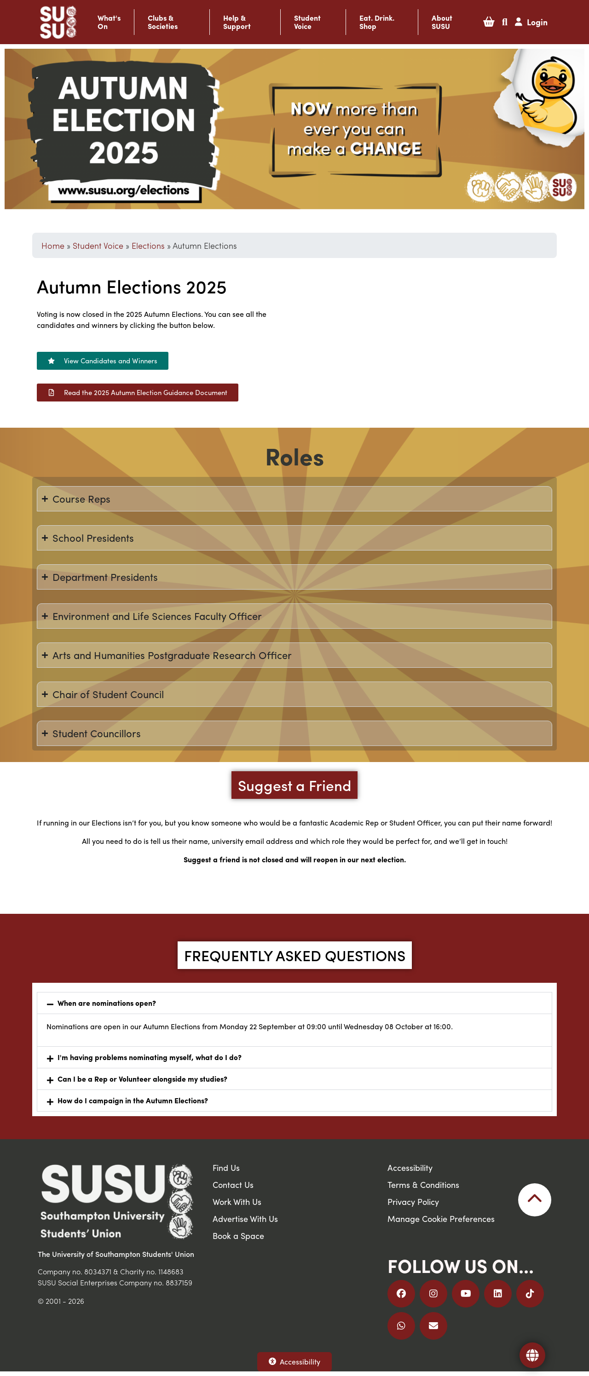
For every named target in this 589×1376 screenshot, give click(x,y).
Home (52, 245)
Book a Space (238, 1235)
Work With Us (237, 1201)
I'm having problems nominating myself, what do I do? (150, 1057)
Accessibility (294, 1361)
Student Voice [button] (307, 22)
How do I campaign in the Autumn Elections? (133, 1100)
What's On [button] (109, 22)
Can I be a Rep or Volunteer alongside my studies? (142, 1078)
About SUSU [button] (442, 22)
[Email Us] (433, 1326)
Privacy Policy (413, 1201)
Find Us (226, 1167)
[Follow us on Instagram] (433, 1293)
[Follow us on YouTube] (465, 1293)
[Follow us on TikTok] (530, 1293)
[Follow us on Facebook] (401, 1293)
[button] (489, 22)
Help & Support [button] (237, 22)
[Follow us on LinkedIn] (498, 1293)
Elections (148, 245)
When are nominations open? (107, 1003)
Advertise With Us (245, 1218)
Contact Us (233, 1184)
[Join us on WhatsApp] (401, 1326)
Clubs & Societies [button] (163, 22)
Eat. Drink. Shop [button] (376, 22)
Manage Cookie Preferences (441, 1218)
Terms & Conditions (423, 1184)
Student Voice (98, 245)
